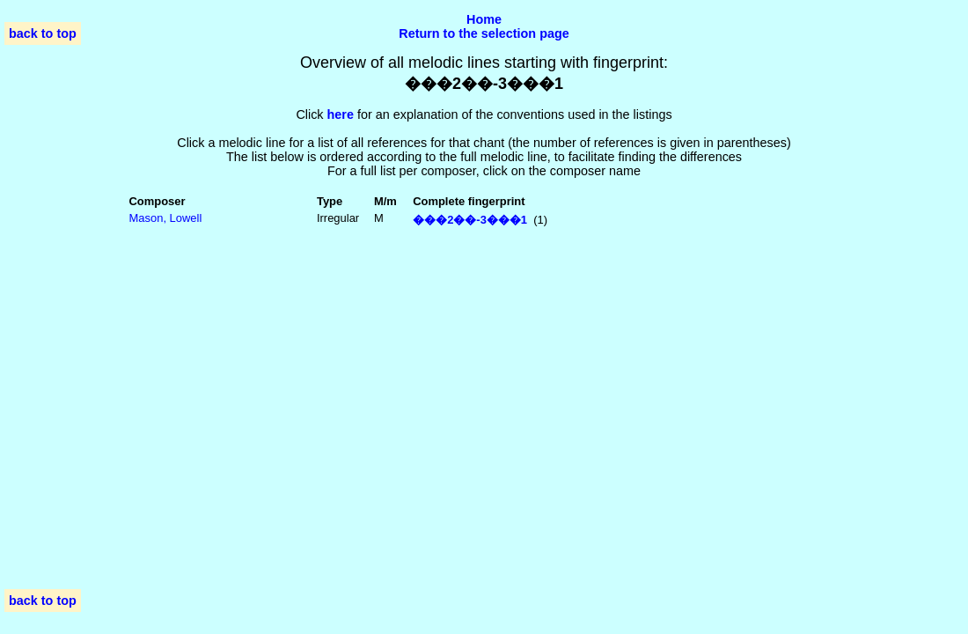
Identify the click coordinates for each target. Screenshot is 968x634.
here (340, 114)
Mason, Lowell (165, 218)
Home (484, 19)
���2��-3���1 (470, 219)
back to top (43, 33)
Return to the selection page (484, 33)
